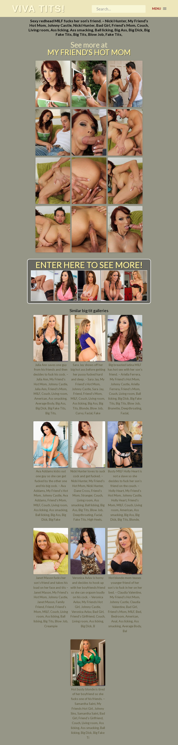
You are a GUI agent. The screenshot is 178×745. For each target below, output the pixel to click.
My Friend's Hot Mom (89, 52)
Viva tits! (38, 8)
